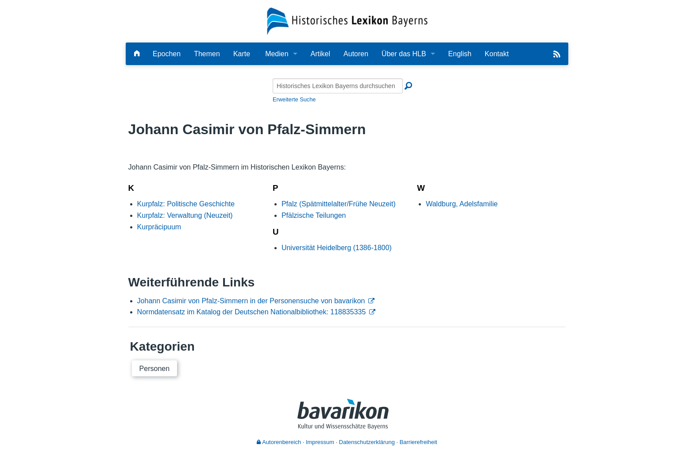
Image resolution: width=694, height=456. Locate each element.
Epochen (167, 54)
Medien (276, 54)
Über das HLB (404, 54)
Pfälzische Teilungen (313, 215)
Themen (207, 54)
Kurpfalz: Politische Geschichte (186, 204)
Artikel (320, 54)
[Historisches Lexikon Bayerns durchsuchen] (338, 85)
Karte (241, 54)
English (459, 54)
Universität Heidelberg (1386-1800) (336, 247)
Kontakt (497, 54)
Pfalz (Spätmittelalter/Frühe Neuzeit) (338, 204)
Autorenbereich (279, 442)
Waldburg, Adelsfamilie (461, 204)
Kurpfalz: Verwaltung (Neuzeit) (185, 215)
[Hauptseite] (136, 54)
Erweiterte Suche (294, 99)
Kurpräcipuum (159, 227)
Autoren (355, 54)
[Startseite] (347, 20)
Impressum (320, 442)
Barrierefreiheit (418, 442)
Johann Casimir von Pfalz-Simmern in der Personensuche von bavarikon (251, 301)
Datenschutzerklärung (367, 442)
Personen (154, 368)
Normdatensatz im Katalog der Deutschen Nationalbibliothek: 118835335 (251, 312)
